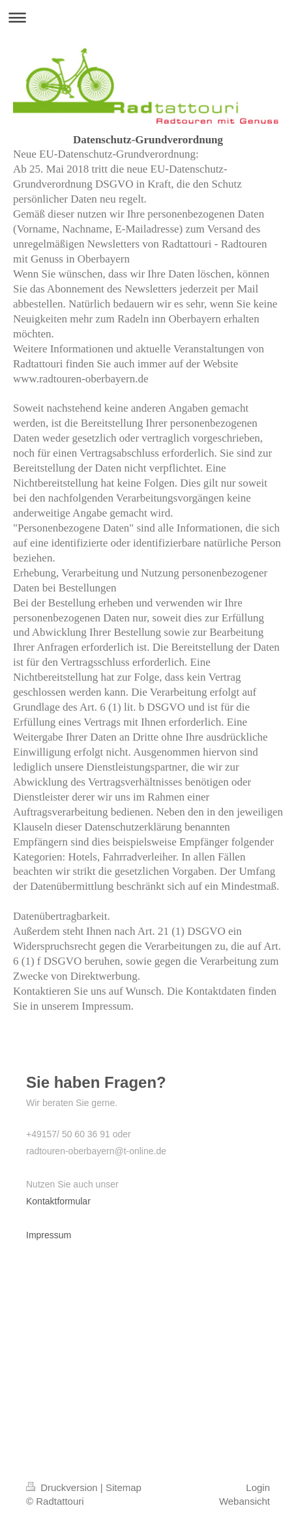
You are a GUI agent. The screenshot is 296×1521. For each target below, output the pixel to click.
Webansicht (244, 1501)
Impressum (48, 1235)
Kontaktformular (58, 1201)
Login (258, 1487)
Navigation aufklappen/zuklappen (148, 17)
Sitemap (123, 1487)
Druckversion (63, 1487)
